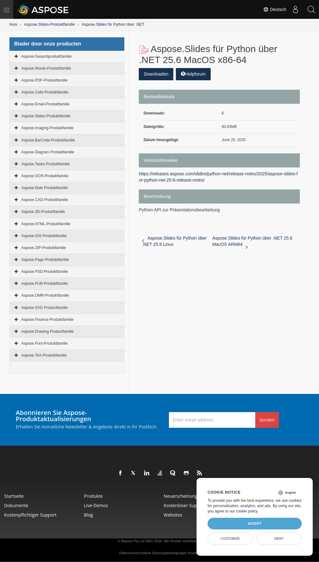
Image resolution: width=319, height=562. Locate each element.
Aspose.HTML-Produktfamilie (45, 223)
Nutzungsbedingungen (169, 553)
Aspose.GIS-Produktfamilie (44, 235)
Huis (13, 24)
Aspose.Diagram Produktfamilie (47, 152)
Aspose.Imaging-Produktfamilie (47, 128)
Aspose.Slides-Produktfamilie (48, 24)
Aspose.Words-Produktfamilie (46, 68)
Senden (267, 419)
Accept (254, 523)
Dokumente (17, 505)
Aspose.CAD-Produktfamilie (44, 200)
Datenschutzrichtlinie (135, 553)
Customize (230, 538)
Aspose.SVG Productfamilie (44, 307)
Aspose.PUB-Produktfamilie (44, 283)
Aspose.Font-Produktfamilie (44, 343)
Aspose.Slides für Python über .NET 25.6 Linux (174, 241)
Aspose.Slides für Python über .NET (110, 24)
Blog (89, 515)
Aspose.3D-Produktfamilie (43, 211)
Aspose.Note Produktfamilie (44, 188)
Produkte (93, 496)
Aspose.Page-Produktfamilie (45, 259)
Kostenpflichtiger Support (31, 515)
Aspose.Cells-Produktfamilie (44, 92)
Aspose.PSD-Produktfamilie (44, 271)
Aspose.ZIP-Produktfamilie (43, 247)
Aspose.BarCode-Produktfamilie (48, 140)
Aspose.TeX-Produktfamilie (44, 355)
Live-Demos (96, 505)
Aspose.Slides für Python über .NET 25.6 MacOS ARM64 (252, 241)
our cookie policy (243, 511)
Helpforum (193, 73)
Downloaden (156, 73)
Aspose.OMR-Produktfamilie (45, 295)
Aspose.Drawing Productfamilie (47, 331)
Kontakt (194, 553)
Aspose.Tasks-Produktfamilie (45, 164)
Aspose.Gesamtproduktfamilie (46, 56)
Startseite (14, 496)
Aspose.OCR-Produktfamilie (44, 175)
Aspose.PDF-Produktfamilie (44, 80)
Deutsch (274, 9)
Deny (279, 538)
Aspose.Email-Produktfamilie (45, 104)
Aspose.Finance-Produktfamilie (47, 319)
